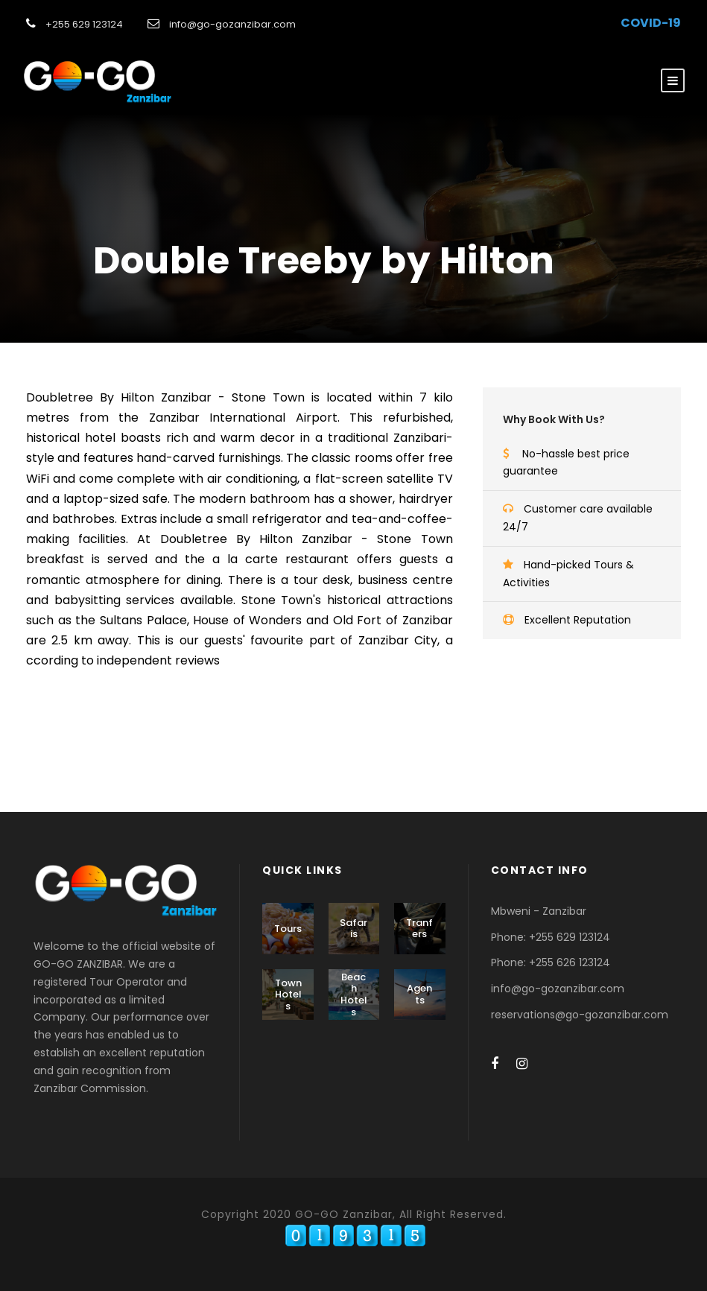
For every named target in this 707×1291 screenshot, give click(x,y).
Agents (419, 994)
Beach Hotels (353, 994)
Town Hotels (288, 994)
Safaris (353, 929)
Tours (288, 929)
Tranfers (419, 929)
